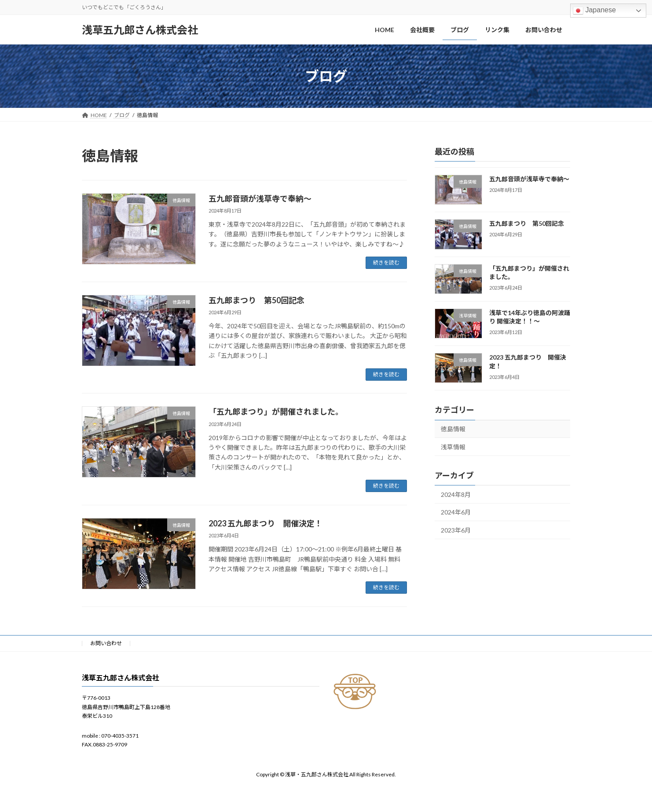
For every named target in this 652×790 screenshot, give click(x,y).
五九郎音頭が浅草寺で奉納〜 (260, 198)
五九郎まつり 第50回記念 (256, 300)
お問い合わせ (106, 643)
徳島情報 (453, 429)
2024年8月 (456, 494)
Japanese (594, 10)
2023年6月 (456, 530)
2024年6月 (456, 512)
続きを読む (386, 262)
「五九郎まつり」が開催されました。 (276, 411)
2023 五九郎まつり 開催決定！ (265, 523)
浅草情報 (453, 447)
